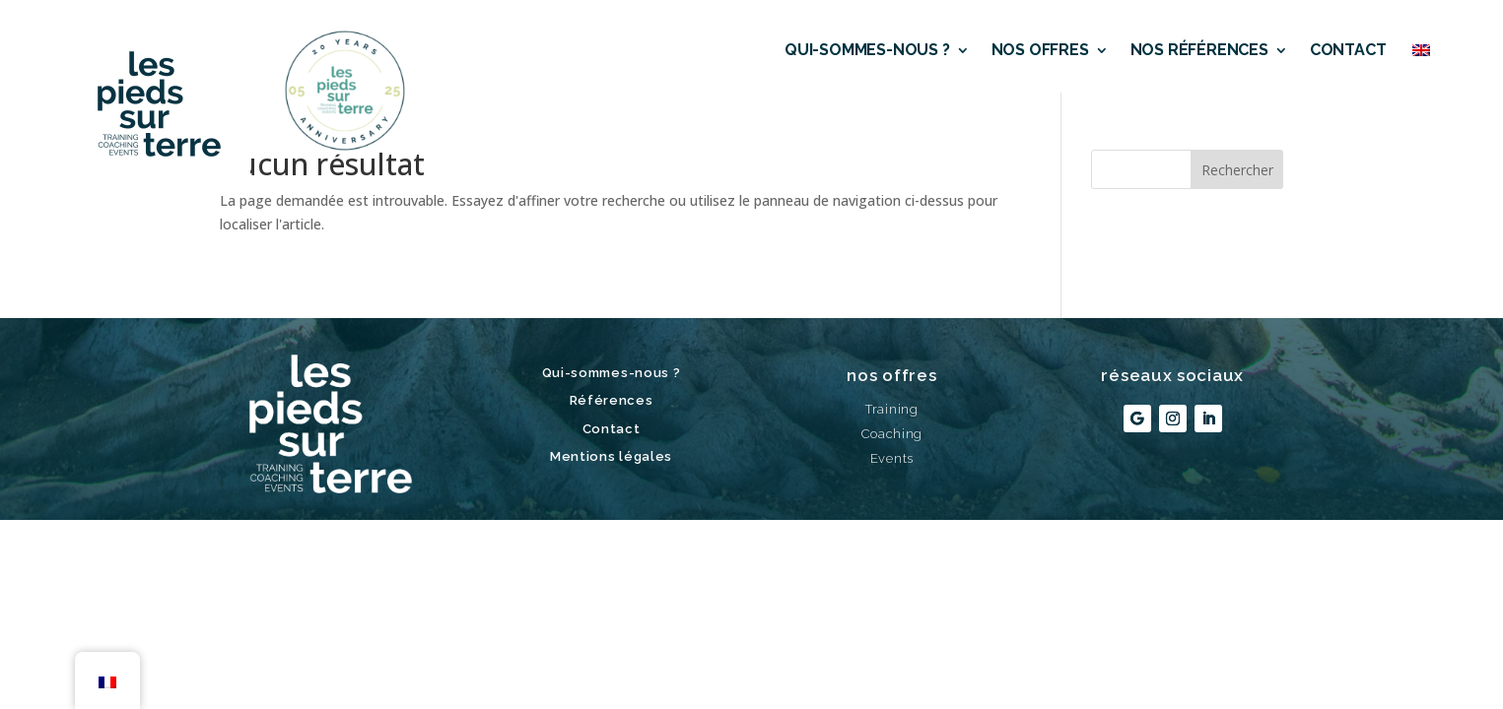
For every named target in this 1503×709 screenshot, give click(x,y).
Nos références (1199, 49)
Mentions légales (611, 456)
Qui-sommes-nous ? (867, 49)
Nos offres (1040, 49)
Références (611, 400)
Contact (1348, 49)
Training (892, 409)
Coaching (892, 433)
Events (892, 458)
